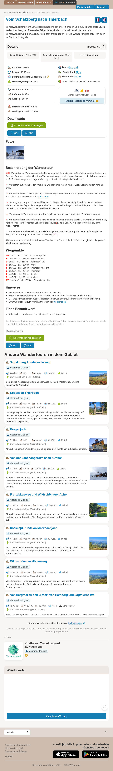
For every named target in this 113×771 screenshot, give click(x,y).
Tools (10, 2)
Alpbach (78, 76)
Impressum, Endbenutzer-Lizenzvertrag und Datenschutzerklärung (18, 748)
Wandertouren (25, 2)
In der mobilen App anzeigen (27, 125)
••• (5, 12)
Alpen (79, 72)
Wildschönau (42, 196)
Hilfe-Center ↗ (43, 2)
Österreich (73, 67)
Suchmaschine (76, 623)
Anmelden (102, 7)
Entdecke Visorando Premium (81, 100)
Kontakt (9, 756)
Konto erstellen (85, 7)
